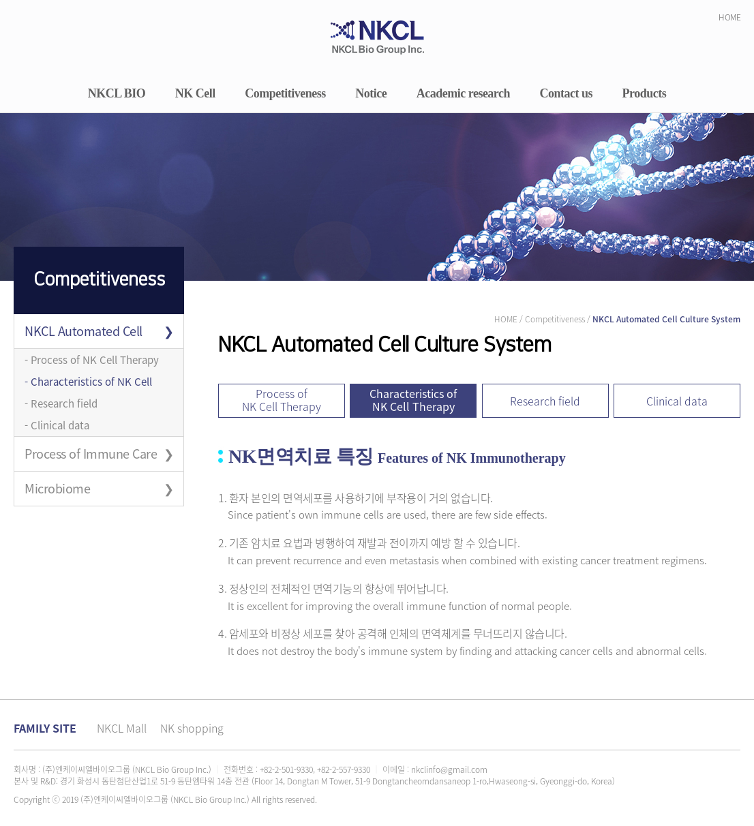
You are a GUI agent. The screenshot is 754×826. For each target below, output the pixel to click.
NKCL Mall (122, 728)
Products (644, 93)
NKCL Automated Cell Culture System (83, 335)
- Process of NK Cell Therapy (92, 359)
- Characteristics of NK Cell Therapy (88, 383)
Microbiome (57, 488)
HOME (729, 17)
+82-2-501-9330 (286, 769)
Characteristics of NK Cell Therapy (413, 399)
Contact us (566, 93)
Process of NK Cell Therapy (281, 399)
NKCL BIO (117, 93)
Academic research (463, 93)
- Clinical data (57, 425)
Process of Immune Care (91, 453)
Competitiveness (285, 93)
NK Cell (195, 93)
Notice (371, 93)
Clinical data (677, 401)
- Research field (61, 403)
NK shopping (192, 728)
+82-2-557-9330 (343, 769)
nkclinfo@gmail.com (449, 769)
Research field (545, 401)
